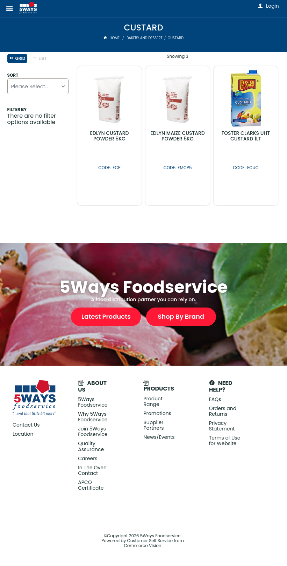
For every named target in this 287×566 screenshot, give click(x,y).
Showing (177, 56)
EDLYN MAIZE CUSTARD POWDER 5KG (177, 136)
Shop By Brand (181, 316)
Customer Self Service (150, 541)
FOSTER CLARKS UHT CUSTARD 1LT (246, 136)
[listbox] (38, 86)
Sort (13, 75)
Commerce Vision (142, 545)
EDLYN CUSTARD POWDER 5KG (109, 136)
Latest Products (106, 316)
